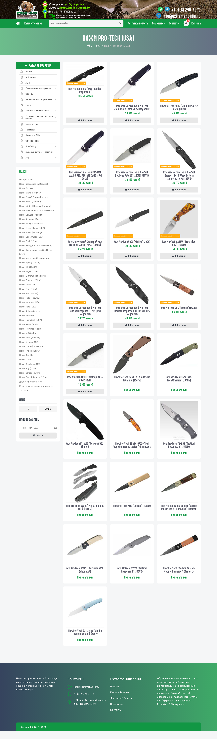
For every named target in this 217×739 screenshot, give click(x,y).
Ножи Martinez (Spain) (30, 331)
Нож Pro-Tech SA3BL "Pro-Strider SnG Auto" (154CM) (85, 514)
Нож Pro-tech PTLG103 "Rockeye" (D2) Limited (85, 448)
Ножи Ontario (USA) (29, 344)
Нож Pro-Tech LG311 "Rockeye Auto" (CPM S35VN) (85, 381)
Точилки (23, 393)
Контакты (174, 25)
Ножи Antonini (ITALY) (30, 221)
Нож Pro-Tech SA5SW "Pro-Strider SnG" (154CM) (179, 245)
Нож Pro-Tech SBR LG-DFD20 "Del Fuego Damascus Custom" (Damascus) (132, 449)
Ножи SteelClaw (27, 287)
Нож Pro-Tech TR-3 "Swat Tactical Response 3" (85, 92)
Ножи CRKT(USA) (28, 269)
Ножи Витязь (26, 190)
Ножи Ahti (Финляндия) (31, 226)
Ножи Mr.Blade (26, 318)
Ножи (97, 48)
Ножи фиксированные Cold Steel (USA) (35, 254)
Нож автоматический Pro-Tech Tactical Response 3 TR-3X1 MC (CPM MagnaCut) (132, 313)
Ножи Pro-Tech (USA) (30, 353)
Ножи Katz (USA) (27, 309)
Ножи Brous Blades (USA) (32, 230)
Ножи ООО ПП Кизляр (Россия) (35, 208)
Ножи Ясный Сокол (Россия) (33, 199)
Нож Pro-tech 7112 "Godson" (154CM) (132, 512)
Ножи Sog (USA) (27, 371)
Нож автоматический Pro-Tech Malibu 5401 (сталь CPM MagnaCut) (132, 109)
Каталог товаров (33, 25)
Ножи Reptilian (26, 357)
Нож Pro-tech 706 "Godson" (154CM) (179, 310)
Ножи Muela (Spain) (28, 326)
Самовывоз (158, 25)
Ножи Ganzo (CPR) (28, 296)
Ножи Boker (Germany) (30, 234)
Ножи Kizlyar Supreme (30, 313)
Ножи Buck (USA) (28, 243)
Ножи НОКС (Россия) (30, 204)
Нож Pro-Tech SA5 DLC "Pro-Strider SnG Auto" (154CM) (132, 381)
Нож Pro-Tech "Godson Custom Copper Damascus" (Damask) (179, 577)
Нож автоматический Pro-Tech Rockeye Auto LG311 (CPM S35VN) (132, 176)
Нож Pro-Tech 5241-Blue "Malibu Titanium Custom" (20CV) (85, 639)
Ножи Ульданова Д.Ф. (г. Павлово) (36, 212)
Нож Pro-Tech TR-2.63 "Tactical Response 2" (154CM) (179, 448)
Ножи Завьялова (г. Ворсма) (33, 186)
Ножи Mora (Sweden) (29, 340)
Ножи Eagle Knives (28, 273)
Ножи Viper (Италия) (29, 265)
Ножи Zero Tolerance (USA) (33, 379)
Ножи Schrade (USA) (29, 375)
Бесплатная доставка (76, 85)
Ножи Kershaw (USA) (29, 304)
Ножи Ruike (25, 362)
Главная (114, 694)
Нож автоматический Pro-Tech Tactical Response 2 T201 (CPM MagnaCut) (85, 313)
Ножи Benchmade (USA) (31, 239)
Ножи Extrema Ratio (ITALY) (33, 278)
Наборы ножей (26, 182)
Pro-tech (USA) (30, 430)
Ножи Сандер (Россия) (31, 217)
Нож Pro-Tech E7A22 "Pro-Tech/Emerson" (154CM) (179, 381)
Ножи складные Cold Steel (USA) (35, 248)
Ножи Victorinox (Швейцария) (34, 260)
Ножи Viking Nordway (30, 195)
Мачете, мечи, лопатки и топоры (36, 388)
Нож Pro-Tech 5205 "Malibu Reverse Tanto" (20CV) (179, 109)
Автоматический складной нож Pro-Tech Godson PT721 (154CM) (85, 245)
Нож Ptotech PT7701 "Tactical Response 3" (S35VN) (132, 577)
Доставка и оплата (138, 25)
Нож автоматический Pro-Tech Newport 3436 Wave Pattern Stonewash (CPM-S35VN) (179, 177)
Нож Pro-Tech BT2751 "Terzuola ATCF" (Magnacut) (85, 577)
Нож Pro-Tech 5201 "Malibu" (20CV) (132, 244)
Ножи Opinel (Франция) (31, 348)
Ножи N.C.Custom (28, 335)
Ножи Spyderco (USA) (30, 366)
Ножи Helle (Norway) (29, 300)
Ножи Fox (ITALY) (28, 291)
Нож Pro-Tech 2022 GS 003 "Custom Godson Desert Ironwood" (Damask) (179, 514)
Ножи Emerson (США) (30, 282)
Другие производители (31, 384)
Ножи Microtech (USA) (30, 322)
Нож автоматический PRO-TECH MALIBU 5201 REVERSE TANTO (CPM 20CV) (85, 177)
